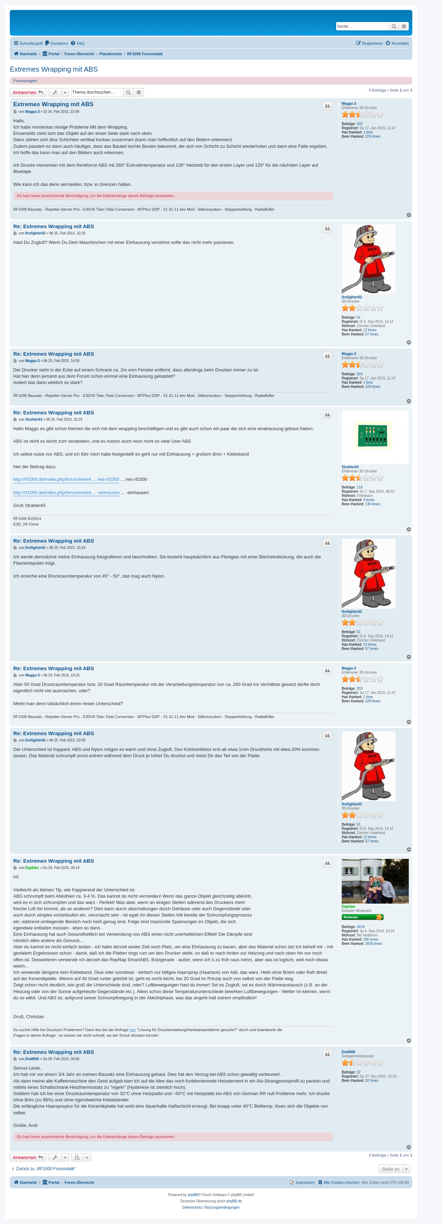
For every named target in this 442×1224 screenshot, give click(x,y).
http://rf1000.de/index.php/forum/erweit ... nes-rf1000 (66, 479)
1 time (368, 132)
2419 (360, 927)
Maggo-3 (349, 104)
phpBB (193, 1195)
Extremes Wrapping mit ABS (54, 69)
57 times (371, 334)
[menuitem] (56, 43)
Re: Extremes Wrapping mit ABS (53, 226)
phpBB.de (234, 1201)
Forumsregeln (25, 81)
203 (360, 124)
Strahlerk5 (350, 467)
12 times (370, 330)
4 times (369, 500)
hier (133, 1030)
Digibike (348, 906)
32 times (371, 1080)
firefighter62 (352, 297)
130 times (372, 504)
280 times (370, 939)
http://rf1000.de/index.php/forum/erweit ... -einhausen (66, 492)
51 (359, 317)
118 (360, 487)
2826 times (373, 944)
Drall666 (348, 1052)
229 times (372, 136)
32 (359, 1072)
